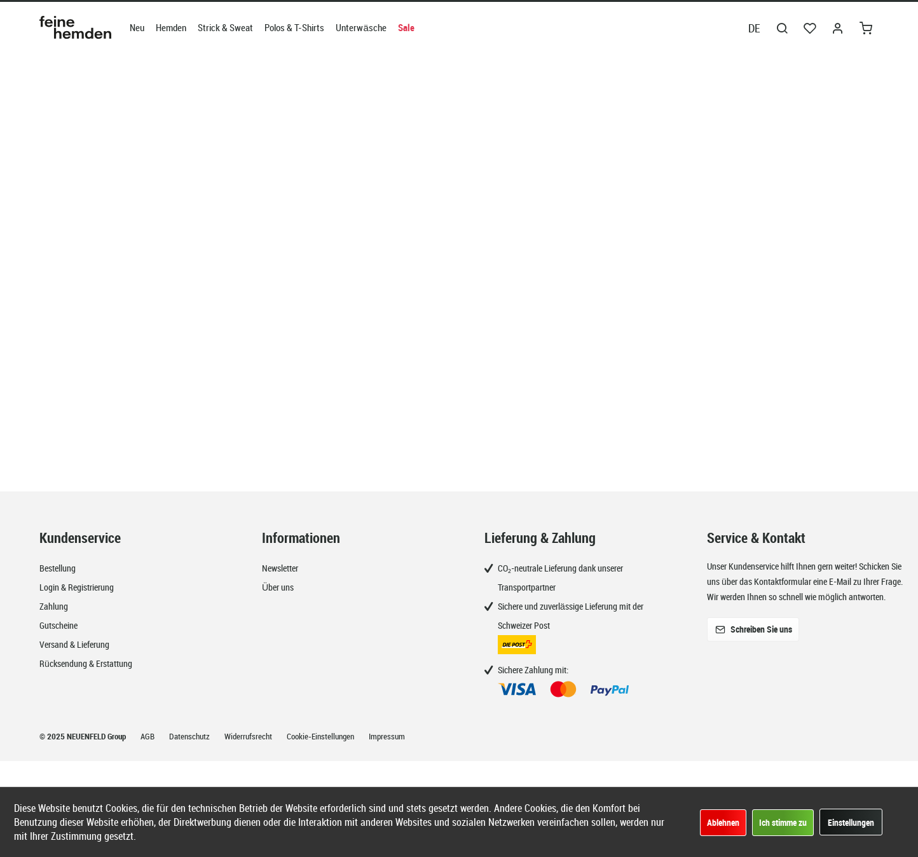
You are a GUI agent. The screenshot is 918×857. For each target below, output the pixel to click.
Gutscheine (58, 625)
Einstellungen (851, 822)
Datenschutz (190, 736)
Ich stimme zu (783, 822)
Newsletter (280, 568)
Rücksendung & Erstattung (85, 663)
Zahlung (53, 606)
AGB (148, 736)
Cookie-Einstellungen (321, 736)
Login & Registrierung (76, 587)
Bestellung (57, 568)
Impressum (387, 736)
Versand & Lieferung (74, 644)
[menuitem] (137, 27)
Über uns (278, 587)
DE (754, 28)
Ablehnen (723, 822)
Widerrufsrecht (249, 736)
